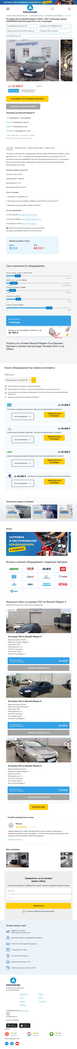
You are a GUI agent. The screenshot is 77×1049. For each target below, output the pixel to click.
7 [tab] (37, 843)
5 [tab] (34, 843)
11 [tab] (43, 843)
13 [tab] (46, 843)
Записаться (38, 906)
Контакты (23, 1005)
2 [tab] (29, 843)
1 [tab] (28, 843)
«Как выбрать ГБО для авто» (28, 214)
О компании (42, 1001)
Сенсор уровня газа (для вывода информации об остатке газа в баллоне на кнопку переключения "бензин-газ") (36, 393)
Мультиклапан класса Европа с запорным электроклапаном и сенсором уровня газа (32, 389)
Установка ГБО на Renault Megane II (53, 15)
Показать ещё (38, 807)
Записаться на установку (54, 415)
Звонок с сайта (23, 1010)
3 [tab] (31, 843)
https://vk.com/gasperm (29, 223)
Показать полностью (15, 839)
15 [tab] (49, 843)
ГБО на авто (23, 994)
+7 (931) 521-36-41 (12, 1010)
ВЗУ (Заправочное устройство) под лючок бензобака (22, 386)
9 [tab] (40, 843)
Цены (21, 998)
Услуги (41, 994)
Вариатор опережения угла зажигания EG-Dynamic (22, 397)
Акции (40, 998)
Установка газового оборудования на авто (17, 15)
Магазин (22, 1001)
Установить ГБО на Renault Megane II (27, 99)
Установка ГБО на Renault (36, 15)
